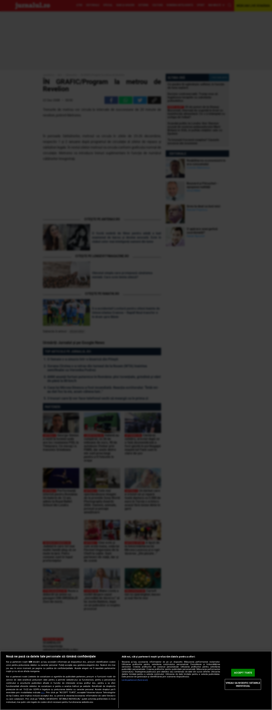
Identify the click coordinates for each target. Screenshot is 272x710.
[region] (136, 680)
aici (43, 692)
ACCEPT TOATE (243, 672)
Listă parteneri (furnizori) (135, 680)
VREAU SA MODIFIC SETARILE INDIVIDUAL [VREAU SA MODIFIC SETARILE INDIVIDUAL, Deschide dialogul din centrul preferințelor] (243, 684)
